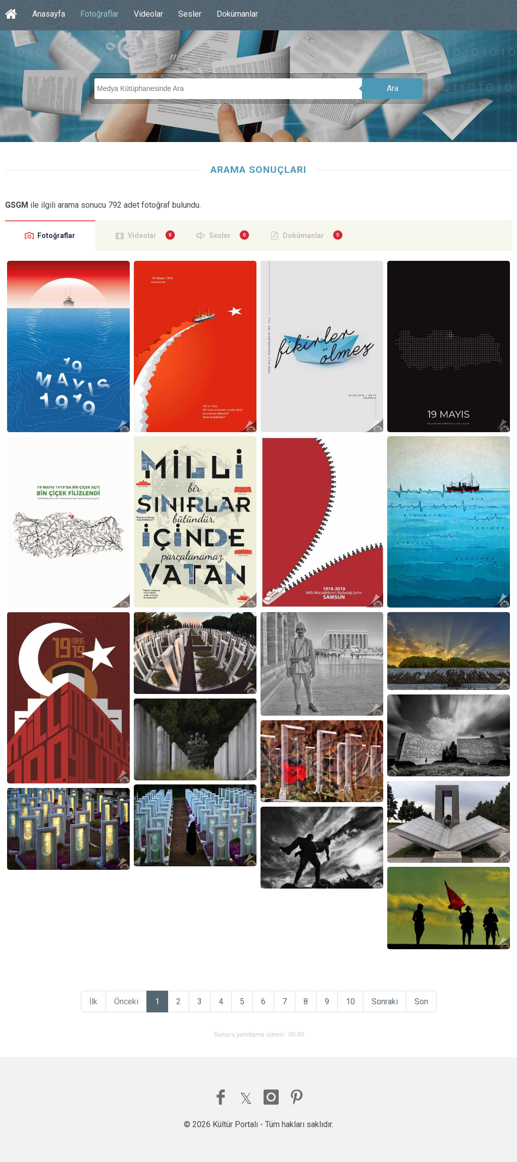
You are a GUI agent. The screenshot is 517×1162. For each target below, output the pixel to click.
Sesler (189, 14)
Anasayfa (48, 14)
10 (350, 1001)
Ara (392, 88)
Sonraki (385, 1001)
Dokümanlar (237, 14)
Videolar (148, 14)
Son (421, 1001)
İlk (93, 1001)
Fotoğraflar (99, 14)
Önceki (126, 1001)
